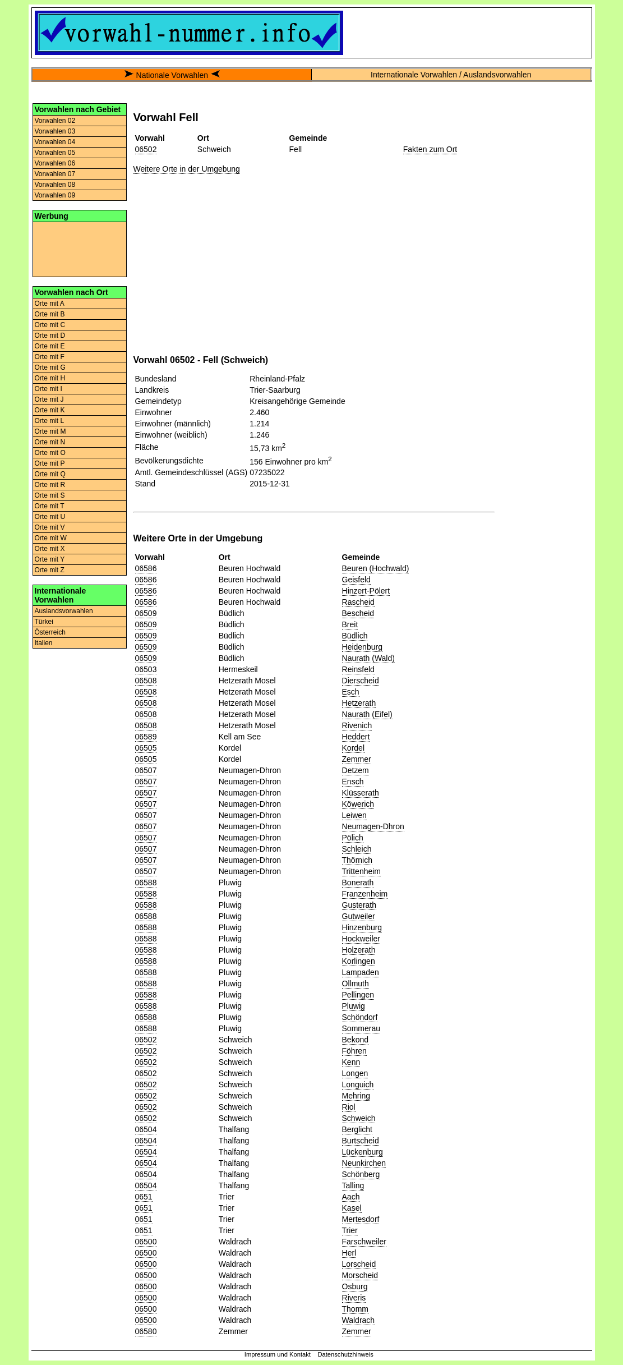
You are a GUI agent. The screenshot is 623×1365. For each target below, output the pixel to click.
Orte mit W (51, 538)
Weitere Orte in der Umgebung (186, 168)
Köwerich (358, 803)
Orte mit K (50, 410)
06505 (146, 747)
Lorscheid (359, 1264)
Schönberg (361, 1174)
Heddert (356, 736)
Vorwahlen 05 (55, 153)
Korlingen (358, 961)
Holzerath (359, 949)
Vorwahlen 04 (55, 142)
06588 (146, 882)
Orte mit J (49, 399)
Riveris (354, 1297)
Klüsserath (360, 792)
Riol (349, 1106)
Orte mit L (49, 421)
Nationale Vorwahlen (172, 75)
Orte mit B (50, 314)
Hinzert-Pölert (366, 590)
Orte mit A (49, 303)
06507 (146, 770)
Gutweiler (358, 916)
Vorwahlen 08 (55, 185)
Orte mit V (50, 527)
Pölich (352, 837)
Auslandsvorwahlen (64, 611)
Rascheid (358, 602)
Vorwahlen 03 (55, 131)
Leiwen (354, 815)
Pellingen (358, 994)
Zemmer (356, 759)
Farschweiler (364, 1241)
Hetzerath (359, 702)
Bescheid (358, 613)
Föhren (354, 1050)
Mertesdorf (361, 1219)
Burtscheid (360, 1140)
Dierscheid (360, 680)
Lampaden (360, 972)
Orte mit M (50, 431)
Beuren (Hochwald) (375, 568)
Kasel (352, 1207)
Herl (349, 1252)
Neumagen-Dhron (373, 826)
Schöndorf (360, 1017)
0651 (144, 1196)
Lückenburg (362, 1151)
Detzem (355, 770)
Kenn (351, 1062)
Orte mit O (50, 453)
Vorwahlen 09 (55, 195)
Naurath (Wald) (368, 658)
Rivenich (357, 725)
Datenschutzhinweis (345, 1354)
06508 (146, 680)
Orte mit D (50, 335)
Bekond (355, 1039)
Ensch (353, 781)
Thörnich (357, 860)
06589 (146, 736)
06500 (146, 1241)
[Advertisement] (79, 248)
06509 (146, 613)
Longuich (358, 1084)
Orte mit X (50, 549)
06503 (146, 669)
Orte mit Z (49, 570)
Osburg (355, 1286)
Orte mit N (50, 442)
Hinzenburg (362, 927)
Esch (350, 691)
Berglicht (357, 1129)
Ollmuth (355, 983)
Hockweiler (361, 938)
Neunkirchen (364, 1163)
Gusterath (359, 904)
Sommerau (361, 1028)
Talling (353, 1185)
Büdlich (355, 635)
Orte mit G (50, 367)
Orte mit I (48, 389)
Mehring (356, 1095)
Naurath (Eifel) (367, 714)
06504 (146, 1129)
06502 (146, 149)
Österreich (50, 632)
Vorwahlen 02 (55, 121)
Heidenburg (362, 646)
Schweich (359, 1118)
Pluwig (353, 1005)
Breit (350, 624)
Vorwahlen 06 (55, 163)
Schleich (357, 848)
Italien (44, 643)
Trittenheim (361, 871)
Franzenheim (365, 893)
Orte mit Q (50, 474)
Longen (355, 1073)
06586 (146, 568)
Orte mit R (50, 485)
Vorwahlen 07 (55, 174)
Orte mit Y (50, 559)
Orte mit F (49, 357)
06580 (146, 1331)
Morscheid (360, 1275)
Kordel (353, 747)
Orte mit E (50, 346)
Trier (350, 1230)
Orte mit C (50, 325)
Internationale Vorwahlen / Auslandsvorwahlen (451, 74)
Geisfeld (356, 579)
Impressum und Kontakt (277, 1354)
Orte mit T (49, 506)
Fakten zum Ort (430, 149)
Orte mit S (50, 495)
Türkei (44, 622)
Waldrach (358, 1320)
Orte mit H (50, 378)
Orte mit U (50, 517)
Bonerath (358, 882)
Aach (351, 1196)
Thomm (355, 1308)
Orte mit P (50, 463)
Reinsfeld (358, 669)
